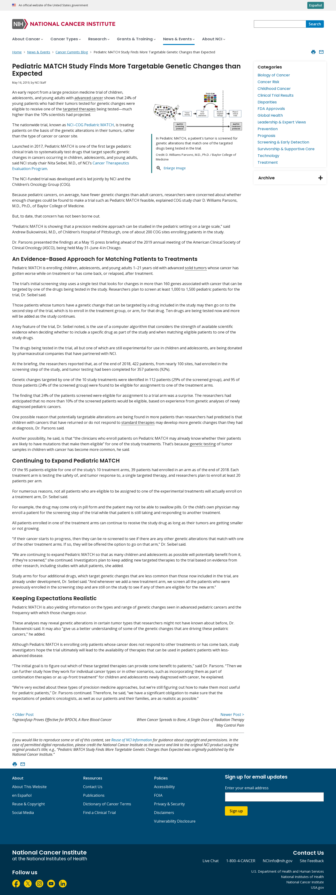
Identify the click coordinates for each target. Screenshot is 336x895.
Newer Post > (232, 714)
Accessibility (164, 786)
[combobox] (280, 24)
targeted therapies (79, 109)
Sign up (236, 810)
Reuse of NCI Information (131, 739)
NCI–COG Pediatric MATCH (90, 124)
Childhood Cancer (274, 88)
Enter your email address (247, 788)
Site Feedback (312, 860)
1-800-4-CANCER (240, 860)
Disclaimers (164, 812)
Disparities (267, 102)
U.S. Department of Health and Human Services (287, 871)
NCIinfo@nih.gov (277, 860)
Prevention (268, 129)
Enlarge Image (175, 168)
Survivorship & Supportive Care (286, 149)
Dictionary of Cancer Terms (107, 804)
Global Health (270, 115)
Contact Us (92, 786)
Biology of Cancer (274, 75)
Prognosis (266, 135)
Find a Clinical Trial (99, 812)
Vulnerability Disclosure (175, 821)
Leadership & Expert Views (282, 122)
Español (315, 5)
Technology (268, 155)
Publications (94, 795)
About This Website (29, 786)
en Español (22, 795)
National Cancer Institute (305, 882)
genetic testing (203, 443)
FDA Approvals (271, 108)
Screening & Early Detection (283, 142)
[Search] (315, 24)
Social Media (23, 812)
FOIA (158, 795)
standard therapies (138, 422)
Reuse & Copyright (28, 804)
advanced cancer (88, 97)
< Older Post (23, 714)
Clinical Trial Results (276, 95)
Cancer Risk (268, 82)
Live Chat (211, 860)
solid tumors (196, 267)
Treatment (268, 162)
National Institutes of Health (302, 877)
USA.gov (317, 887)
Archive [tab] (292, 178)
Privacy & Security (169, 804)
